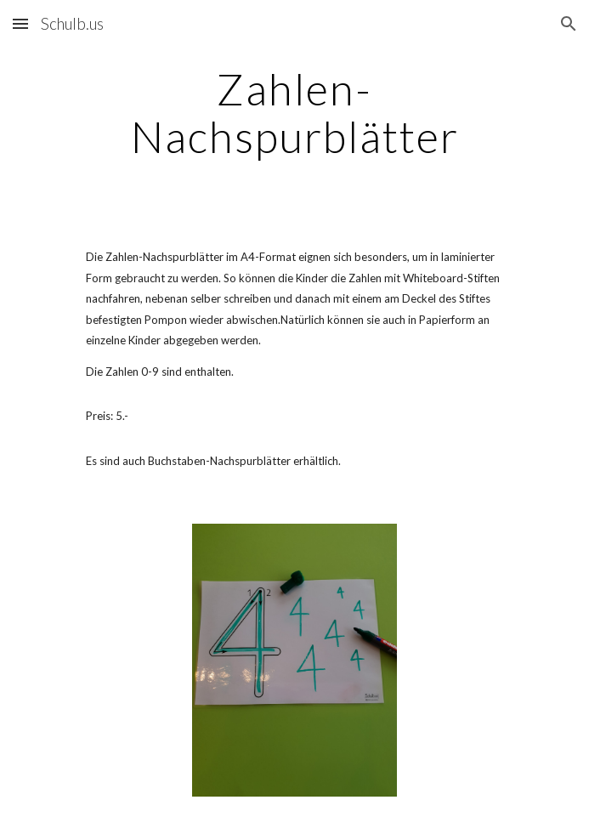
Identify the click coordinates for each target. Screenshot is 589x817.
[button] (20, 23)
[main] (294, 113)
